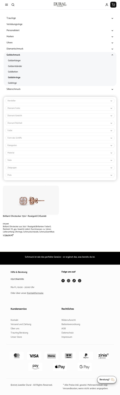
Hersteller (60, 101)
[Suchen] (13, 5)
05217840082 (18, 275)
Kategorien (60, 145)
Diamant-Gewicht (60, 115)
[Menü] (6, 5)
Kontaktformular (36, 289)
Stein (60, 160)
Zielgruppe (60, 168)
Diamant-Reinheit (60, 123)
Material (60, 153)
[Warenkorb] (113, 5)
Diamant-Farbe (60, 108)
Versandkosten (78, 385)
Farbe (60, 130)
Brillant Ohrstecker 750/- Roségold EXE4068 (26, 216)
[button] (112, 18)
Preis (60, 175)
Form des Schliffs (60, 138)
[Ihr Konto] (107, 5)
